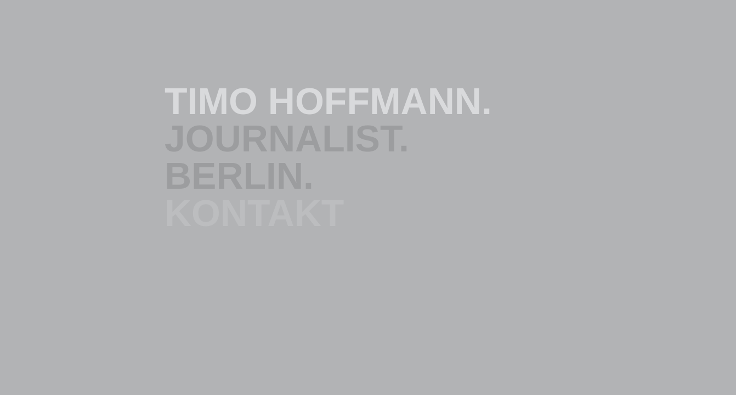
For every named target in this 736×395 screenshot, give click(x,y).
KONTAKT (254, 213)
